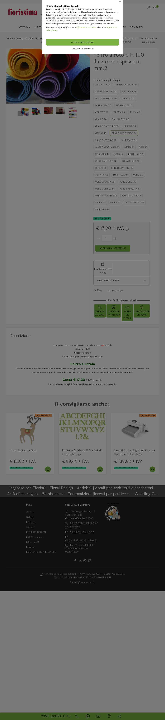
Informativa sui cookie (86, 27)
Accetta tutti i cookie (82, 42)
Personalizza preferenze (82, 48)
